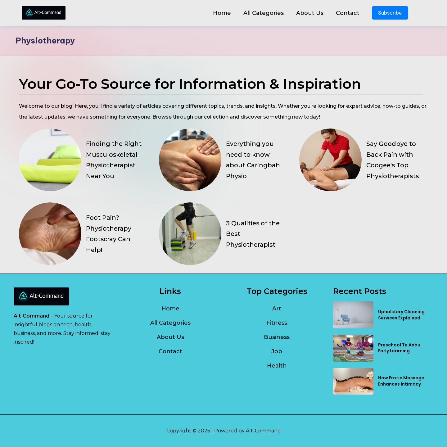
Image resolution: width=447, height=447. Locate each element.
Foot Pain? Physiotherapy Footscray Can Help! (109, 234)
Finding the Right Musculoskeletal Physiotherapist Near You (114, 160)
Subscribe (390, 13)
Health (277, 365)
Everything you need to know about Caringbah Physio (253, 160)
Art (276, 308)
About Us (309, 13)
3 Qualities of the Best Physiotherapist (253, 233)
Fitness (276, 322)
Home (222, 13)
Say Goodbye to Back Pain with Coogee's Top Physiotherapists (393, 160)
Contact (347, 13)
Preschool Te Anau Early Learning (399, 348)
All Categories (263, 13)
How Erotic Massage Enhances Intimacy (401, 381)
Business (277, 337)
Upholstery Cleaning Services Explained (401, 315)
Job (276, 351)
